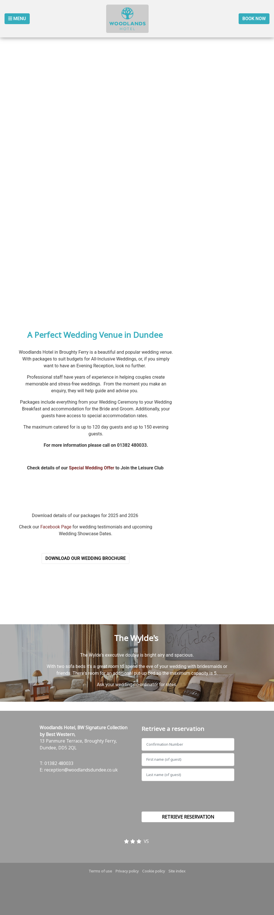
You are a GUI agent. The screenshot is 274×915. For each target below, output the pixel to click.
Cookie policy (153, 871)
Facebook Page (55, 527)
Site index (176, 871)
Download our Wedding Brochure (85, 558)
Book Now (254, 18)
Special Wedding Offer (91, 468)
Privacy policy (127, 871)
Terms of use (100, 871)
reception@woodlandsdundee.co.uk (81, 770)
